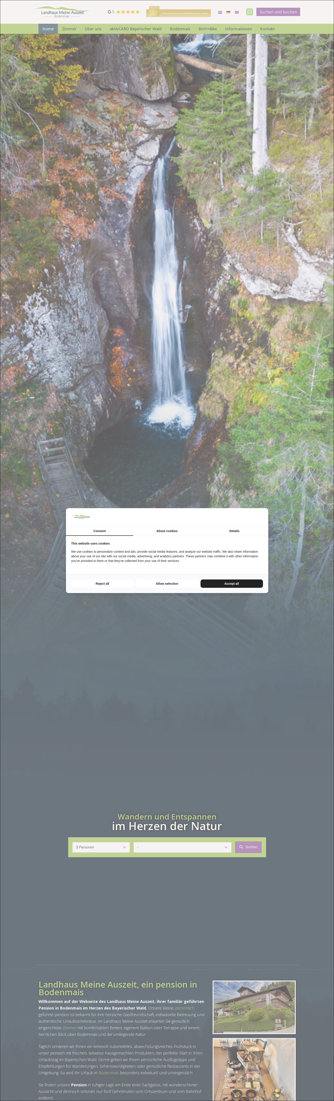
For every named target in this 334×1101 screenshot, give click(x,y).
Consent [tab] (99, 531)
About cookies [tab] (166, 531)
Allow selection (167, 583)
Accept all (231, 583)
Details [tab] (234, 531)
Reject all (102, 583)
